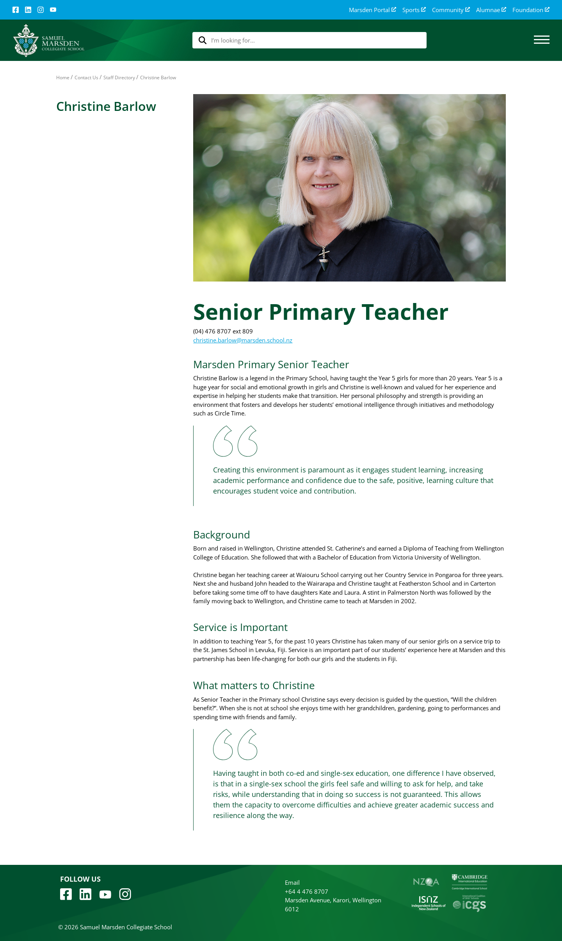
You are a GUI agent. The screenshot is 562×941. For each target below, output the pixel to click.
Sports (414, 10)
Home (62, 77)
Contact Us (86, 77)
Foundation (531, 10)
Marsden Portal (372, 10)
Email (292, 882)
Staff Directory (119, 77)
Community (451, 10)
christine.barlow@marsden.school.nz (242, 340)
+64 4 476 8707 (306, 891)
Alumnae (491, 10)
